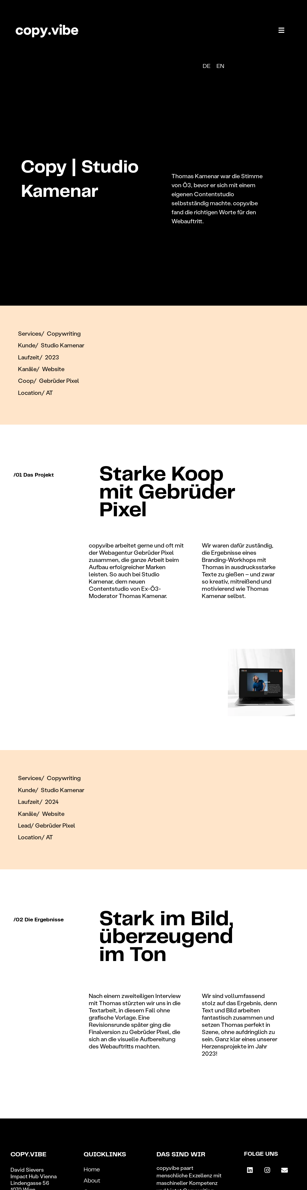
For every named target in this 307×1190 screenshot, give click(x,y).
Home (92, 1170)
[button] (281, 30)
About (92, 1181)
